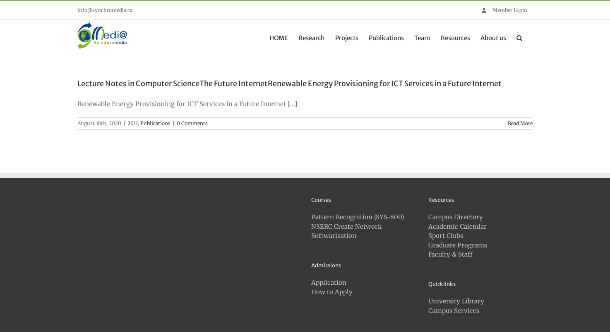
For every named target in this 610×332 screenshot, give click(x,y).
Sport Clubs (445, 236)
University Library (456, 301)
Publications (155, 123)
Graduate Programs (457, 245)
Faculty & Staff (450, 254)
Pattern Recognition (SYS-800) (357, 217)
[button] (519, 37)
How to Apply (332, 292)
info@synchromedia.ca (104, 10)
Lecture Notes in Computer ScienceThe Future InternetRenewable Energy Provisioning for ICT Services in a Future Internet (289, 83)
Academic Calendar (457, 226)
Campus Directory (455, 217)
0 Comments (192, 123)
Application (328, 282)
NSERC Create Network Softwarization (346, 231)
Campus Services (453, 311)
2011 (132, 123)
